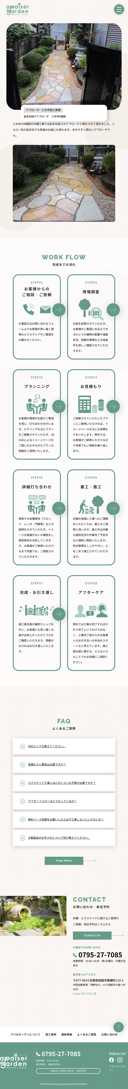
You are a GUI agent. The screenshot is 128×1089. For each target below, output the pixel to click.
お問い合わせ (109, 1034)
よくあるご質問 (86, 1034)
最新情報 (66, 1034)
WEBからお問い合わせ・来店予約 (68, 1070)
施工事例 (50, 1034)
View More (64, 860)
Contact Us (92, 935)
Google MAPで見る (84, 993)
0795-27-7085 (97, 955)
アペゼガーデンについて (25, 1034)
